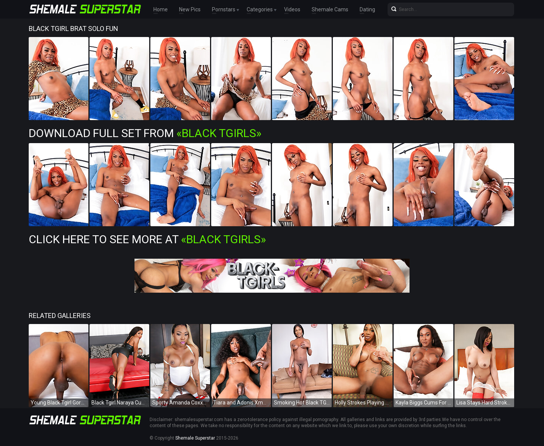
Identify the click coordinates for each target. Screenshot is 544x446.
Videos (292, 9)
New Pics (190, 9)
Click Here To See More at (147, 239)
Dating (367, 9)
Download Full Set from (145, 133)
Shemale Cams (330, 9)
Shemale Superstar (195, 438)
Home (160, 9)
